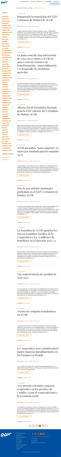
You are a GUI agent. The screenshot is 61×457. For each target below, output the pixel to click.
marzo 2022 (5, 114)
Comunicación (39, 8)
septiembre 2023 (7, 77)
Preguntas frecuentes (20, 437)
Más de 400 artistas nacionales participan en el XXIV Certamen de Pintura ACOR (37, 191)
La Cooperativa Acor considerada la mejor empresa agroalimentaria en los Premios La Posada (37, 351)
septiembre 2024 (7, 57)
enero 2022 (5, 116)
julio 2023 (4, 82)
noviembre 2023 (6, 73)
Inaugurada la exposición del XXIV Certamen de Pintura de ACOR (37, 18)
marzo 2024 (5, 64)
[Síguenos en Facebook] (33, 434)
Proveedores (19, 435)
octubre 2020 (6, 148)
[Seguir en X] (38, 434)
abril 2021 (4, 134)
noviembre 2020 (6, 145)
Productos (40, 1)
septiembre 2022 (7, 102)
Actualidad (18, 443)
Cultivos (33, 1)
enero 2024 (5, 68)
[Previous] (30, 426)
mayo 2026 (5, 16)
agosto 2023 (5, 80)
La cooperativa (24, 1)
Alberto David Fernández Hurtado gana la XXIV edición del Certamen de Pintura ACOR (37, 111)
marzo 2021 (5, 136)
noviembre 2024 (6, 52)
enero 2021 (5, 141)
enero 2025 (5, 48)
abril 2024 (5, 61)
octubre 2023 (6, 75)
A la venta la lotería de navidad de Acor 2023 (36, 275)
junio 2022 (5, 107)
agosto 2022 (5, 105)
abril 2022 (5, 111)
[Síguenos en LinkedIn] (41, 434)
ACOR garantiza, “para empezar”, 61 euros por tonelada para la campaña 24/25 (38, 151)
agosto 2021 (5, 125)
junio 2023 (5, 84)
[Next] (46, 426)
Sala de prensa (6, 157)
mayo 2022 (5, 109)
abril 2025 (5, 41)
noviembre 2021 (6, 120)
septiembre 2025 (7, 32)
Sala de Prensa (19, 441)
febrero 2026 (6, 21)
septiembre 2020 (7, 150)
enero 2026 (5, 23)
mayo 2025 (5, 39)
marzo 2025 (5, 43)
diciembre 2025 (6, 25)
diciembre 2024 (6, 50)
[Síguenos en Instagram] (35, 434)
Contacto (56, 1)
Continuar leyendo (24, 42)
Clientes (18, 448)
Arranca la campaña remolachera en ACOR (36, 312)
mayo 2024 (5, 59)
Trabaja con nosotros (21, 433)
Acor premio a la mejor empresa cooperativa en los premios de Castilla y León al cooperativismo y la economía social (37, 391)
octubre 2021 (5, 123)
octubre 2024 (6, 55)
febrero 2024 (6, 66)
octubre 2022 (6, 100)
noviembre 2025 (6, 27)
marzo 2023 (5, 89)
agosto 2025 (5, 34)
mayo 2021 (5, 132)
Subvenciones (20, 52)
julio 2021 (4, 127)
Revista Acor (5, 159)
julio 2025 (4, 36)
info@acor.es (35, 440)
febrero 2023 (6, 91)
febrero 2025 (6, 46)
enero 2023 (5, 93)
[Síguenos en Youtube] (43, 434)
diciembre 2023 (6, 70)
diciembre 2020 (6, 143)
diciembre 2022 (6, 95)
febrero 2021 (5, 139)
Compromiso (48, 1)
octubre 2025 (6, 30)
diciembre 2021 (6, 118)
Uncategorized (21, 13)
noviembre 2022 (6, 98)
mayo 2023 (5, 86)
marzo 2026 (5, 18)
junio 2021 (5, 129)
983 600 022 (35, 438)
